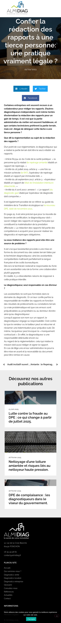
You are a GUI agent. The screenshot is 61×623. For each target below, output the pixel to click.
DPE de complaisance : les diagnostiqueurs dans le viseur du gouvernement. (29, 499)
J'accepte (31, 619)
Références (9, 592)
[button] (54, 7)
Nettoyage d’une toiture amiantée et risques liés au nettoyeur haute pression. (29, 466)
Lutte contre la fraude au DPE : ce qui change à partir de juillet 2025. (30, 417)
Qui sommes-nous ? (12, 571)
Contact (7, 598)
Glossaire (8, 585)
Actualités (8, 595)
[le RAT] (24, 172)
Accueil (7, 568)
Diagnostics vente (11, 575)
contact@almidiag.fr (12, 555)
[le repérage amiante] (37, 162)
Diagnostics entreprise (13, 581)
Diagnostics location (12, 578)
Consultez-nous (10, 588)
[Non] (56, 616)
